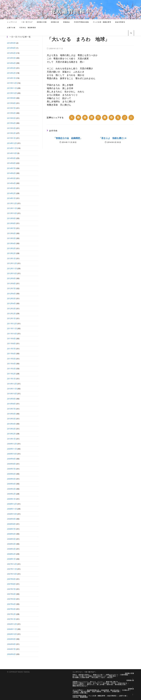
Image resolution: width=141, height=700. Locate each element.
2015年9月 (11, 98)
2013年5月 (11, 238)
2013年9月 (11, 218)
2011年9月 (11, 338)
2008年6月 (11, 534)
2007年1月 (11, 619)
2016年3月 (11, 68)
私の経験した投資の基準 (81, 677)
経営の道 (110, 684)
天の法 (113, 683)
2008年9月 (11, 519)
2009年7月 (11, 468)
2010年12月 (12, 383)
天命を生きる (122, 683)
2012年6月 (11, 293)
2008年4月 (11, 544)
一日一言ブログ (89, 672)
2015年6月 (11, 113)
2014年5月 (11, 178)
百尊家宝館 (116, 691)
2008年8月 (11, 524)
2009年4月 (11, 483)
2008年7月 (11, 529)
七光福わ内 (125, 690)
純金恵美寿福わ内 (93, 690)
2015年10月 (12, 93)
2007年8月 (11, 584)
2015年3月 (11, 128)
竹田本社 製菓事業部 (80, 697)
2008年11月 (12, 509)
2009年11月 (12, 449)
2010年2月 (11, 433)
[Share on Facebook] (78, 117)
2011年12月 (12, 323)
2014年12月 (12, 143)
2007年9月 (11, 579)
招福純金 (131, 689)
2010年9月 (11, 398)
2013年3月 (11, 248)
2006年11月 (12, 629)
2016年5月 (11, 58)
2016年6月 (11, 53)
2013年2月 (11, 253)
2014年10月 (12, 153)
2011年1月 (11, 378)
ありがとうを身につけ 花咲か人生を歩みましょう (89, 676)
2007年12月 (12, 564)
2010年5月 (11, 418)
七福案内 (76, 691)
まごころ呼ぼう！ (79, 690)
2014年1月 (11, 198)
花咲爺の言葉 (129, 673)
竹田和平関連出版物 (79, 696)
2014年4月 (11, 183)
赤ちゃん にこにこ (97, 682)
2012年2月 (11, 313)
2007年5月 (11, 599)
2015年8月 (11, 103)
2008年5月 (11, 539)
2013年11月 (12, 208)
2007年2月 (11, 614)
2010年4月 (11, 423)
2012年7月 (11, 288)
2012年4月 (11, 303)
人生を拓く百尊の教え (80, 693)
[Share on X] (71, 117)
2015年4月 (11, 123)
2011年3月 (11, 368)
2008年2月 (11, 554)
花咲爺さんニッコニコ (80, 682)
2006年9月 (11, 639)
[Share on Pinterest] (85, 117)
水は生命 (106, 683)
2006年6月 (11, 654)
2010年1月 (11, 438)
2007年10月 (12, 574)
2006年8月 (11, 644)
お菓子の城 (122, 696)
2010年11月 (12, 388)
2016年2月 (11, 73)
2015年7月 (11, 108)
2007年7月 (11, 589)
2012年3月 (11, 308)
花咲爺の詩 (130, 680)
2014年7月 (11, 168)
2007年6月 (11, 594)
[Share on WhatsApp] (131, 117)
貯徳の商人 (112, 676)
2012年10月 (12, 273)
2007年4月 (11, 604)
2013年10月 (12, 213)
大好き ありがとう (94, 683)
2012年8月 (11, 283)
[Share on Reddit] (111, 117)
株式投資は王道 (120, 684)
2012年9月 (11, 278)
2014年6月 (11, 173)
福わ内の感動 (85, 691)
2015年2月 (11, 133)
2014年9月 (11, 158)
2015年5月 (11, 118)
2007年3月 (11, 609)
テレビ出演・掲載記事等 (97, 696)
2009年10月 (12, 453)
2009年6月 (11, 474)
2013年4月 (11, 243)
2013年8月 (11, 223)
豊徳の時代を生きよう (80, 686)
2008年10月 (12, 514)
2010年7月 (11, 408)
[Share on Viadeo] (124, 117)
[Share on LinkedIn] (91, 117)
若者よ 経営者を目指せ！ (82, 675)
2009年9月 (11, 458)
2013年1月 (11, 258)
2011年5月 (11, 358)
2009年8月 (11, 464)
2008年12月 (12, 504)
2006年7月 (11, 649)
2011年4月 (11, 363)
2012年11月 (12, 268)
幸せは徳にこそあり (98, 677)
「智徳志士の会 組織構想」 (68, 138)
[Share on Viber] (98, 117)
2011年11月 (12, 328)
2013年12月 (12, 203)
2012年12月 (12, 263)
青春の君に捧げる (112, 682)
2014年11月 (12, 148)
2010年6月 (11, 413)
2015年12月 (12, 83)
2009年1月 (11, 499)
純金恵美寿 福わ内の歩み (110, 690)
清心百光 (107, 691)
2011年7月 (11, 348)
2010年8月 (11, 403)
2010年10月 (12, 393)
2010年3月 (11, 428)
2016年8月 (11, 48)
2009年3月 (11, 489)
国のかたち (91, 684)
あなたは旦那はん (79, 684)
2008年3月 (11, 549)
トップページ (77, 672)
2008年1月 (11, 559)
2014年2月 (11, 193)
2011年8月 (11, 343)
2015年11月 (12, 88)
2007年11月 (12, 569)
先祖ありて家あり (79, 683)
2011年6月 (11, 353)
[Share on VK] (105, 117)
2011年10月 (12, 333)
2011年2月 (11, 373)
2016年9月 (11, 43)
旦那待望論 (124, 675)
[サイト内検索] (131, 33)
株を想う (110, 677)
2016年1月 (11, 78)
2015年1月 (11, 138)
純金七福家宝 (96, 691)
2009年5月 (11, 479)
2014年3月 (11, 188)
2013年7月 (11, 228)
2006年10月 (12, 634)
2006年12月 (12, 624)
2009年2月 (11, 494)
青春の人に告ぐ (98, 675)
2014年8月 (11, 163)
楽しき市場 (100, 684)
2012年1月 (11, 318)
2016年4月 (11, 63)
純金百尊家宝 (111, 696)
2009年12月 (12, 443)
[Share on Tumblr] (118, 117)
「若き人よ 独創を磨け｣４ (113, 138)
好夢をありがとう (112, 675)
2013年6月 (11, 233)
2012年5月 (11, 298)
